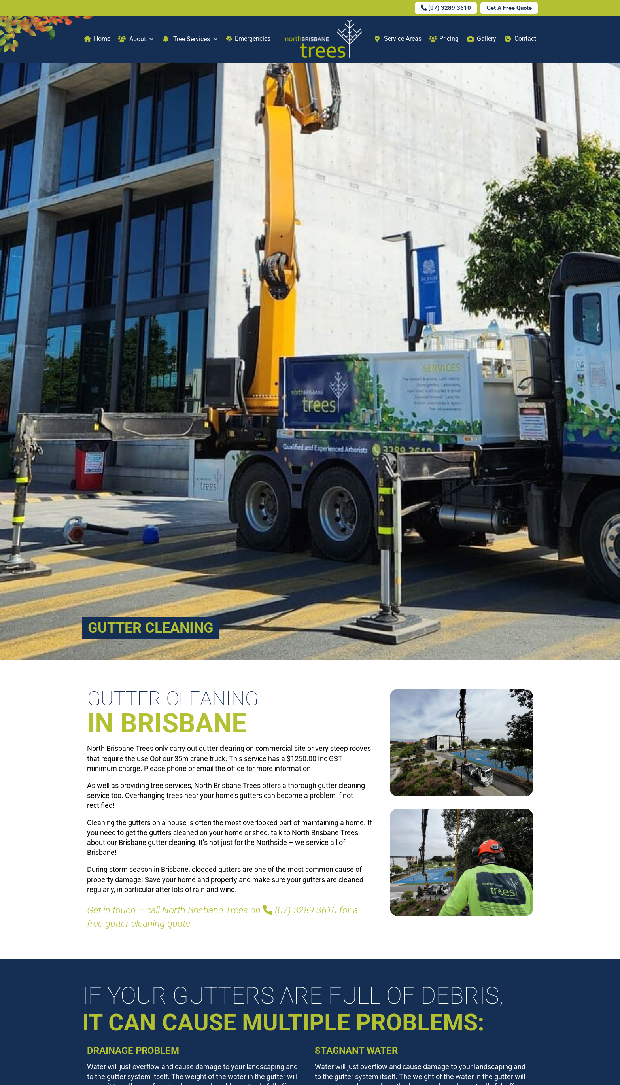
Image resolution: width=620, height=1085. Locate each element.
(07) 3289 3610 (446, 7)
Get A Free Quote (509, 7)
